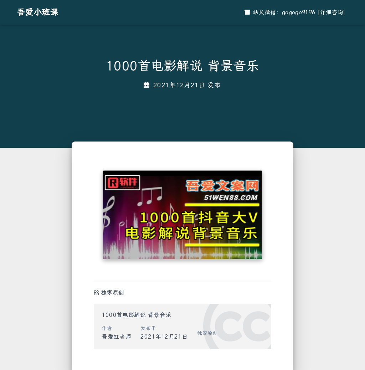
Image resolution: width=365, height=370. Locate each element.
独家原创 (112, 292)
